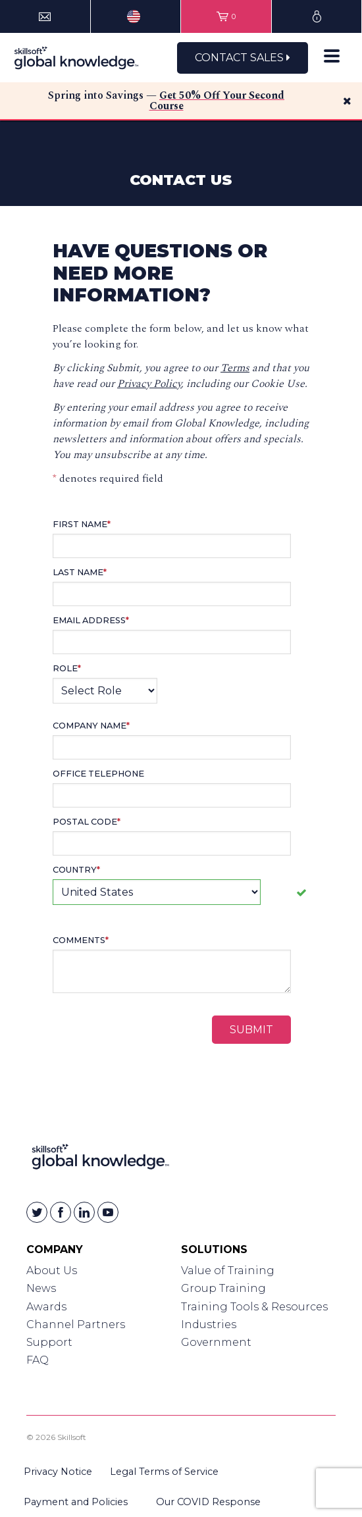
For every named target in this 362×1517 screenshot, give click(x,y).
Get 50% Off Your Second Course (217, 101)
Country (76, 870)
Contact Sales (242, 57)
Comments (81, 940)
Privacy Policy (149, 384)
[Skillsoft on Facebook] (60, 1212)
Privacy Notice (58, 1472)
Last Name (80, 572)
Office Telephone (98, 774)
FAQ (37, 1360)
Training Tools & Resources (254, 1306)
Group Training (223, 1288)
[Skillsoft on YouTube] (107, 1212)
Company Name (91, 726)
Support (49, 1342)
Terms (234, 368)
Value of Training (227, 1270)
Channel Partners (75, 1324)
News (41, 1288)
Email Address (91, 620)
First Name (82, 524)
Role (67, 668)
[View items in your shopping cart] (226, 16)
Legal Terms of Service (164, 1472)
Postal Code (86, 822)
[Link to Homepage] (100, 1159)
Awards (46, 1306)
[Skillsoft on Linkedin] (84, 1212)
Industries (208, 1324)
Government (216, 1342)
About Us (51, 1270)
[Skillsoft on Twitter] (36, 1212)
